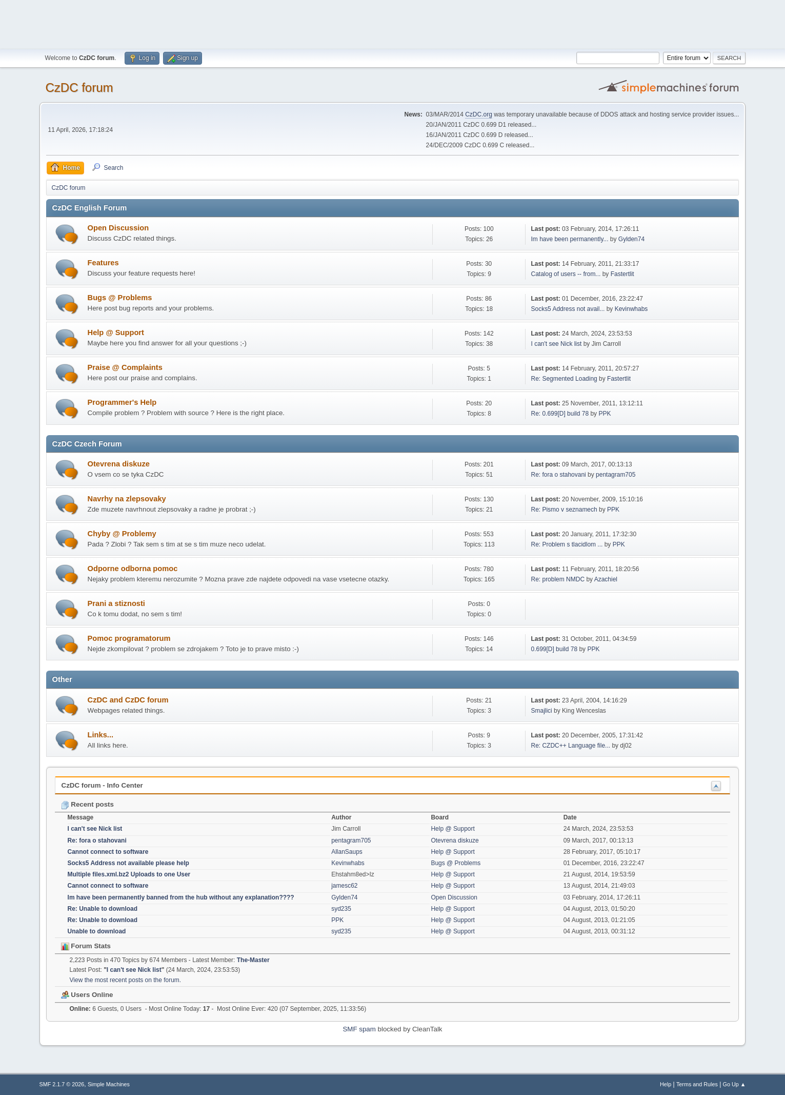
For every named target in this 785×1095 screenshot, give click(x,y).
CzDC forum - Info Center (102, 785)
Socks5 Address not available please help (128, 863)
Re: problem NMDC (558, 579)
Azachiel (605, 579)
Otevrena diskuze (119, 464)
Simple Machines (109, 1084)
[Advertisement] (392, 23)
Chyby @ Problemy (122, 534)
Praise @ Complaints (125, 367)
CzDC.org (478, 114)
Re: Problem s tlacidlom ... (566, 544)
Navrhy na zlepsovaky (127, 499)
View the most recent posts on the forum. (126, 980)
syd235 (341, 908)
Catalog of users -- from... (565, 274)
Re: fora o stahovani (558, 474)
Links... (101, 735)
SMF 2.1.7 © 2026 (62, 1084)
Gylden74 (631, 239)
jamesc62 (344, 885)
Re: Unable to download (103, 908)
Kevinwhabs (631, 308)
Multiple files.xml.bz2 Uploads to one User (129, 874)
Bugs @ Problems (120, 298)
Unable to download (97, 931)
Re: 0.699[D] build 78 (560, 413)
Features (103, 263)
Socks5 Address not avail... (568, 308)
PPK (604, 413)
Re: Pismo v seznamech (564, 509)
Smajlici (541, 710)
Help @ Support (116, 332)
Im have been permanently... (569, 239)
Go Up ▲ (734, 1084)
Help (665, 1084)
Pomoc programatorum (129, 638)
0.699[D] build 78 (554, 649)
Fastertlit (622, 274)
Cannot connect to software (108, 851)
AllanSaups (347, 851)
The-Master (253, 960)
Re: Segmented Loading (564, 378)
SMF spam (359, 1029)
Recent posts (87, 804)
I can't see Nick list (556, 343)
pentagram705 (615, 474)
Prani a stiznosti (116, 603)
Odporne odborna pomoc (133, 568)
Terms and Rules (697, 1084)
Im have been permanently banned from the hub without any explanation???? (181, 897)
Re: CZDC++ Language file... (570, 745)
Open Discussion (118, 228)
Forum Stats (86, 946)
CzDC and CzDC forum (128, 700)
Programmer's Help (122, 402)
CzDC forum (79, 87)
